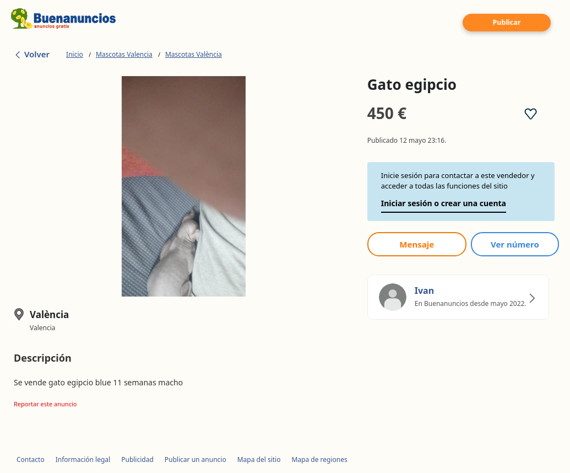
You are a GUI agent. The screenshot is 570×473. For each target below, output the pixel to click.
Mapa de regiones (319, 459)
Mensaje (416, 244)
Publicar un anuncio (195, 459)
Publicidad (137, 459)
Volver (32, 54)
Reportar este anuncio (45, 404)
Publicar (507, 22)
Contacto (31, 459)
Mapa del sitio (259, 459)
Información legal (83, 459)
